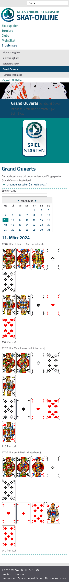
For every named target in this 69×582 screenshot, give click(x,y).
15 (34, 220)
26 (12, 229)
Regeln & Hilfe (12, 80)
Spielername (9, 191)
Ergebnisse (9, 45)
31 (48, 229)
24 (48, 225)
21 (27, 225)
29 (34, 229)
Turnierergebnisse (12, 75)
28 (27, 229)
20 (20, 225)
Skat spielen (10, 25)
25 (5, 229)
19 (12, 225)
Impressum (9, 578)
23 (41, 225)
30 (41, 229)
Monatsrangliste (11, 52)
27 (20, 229)
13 (20, 220)
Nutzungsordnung (55, 578)
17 (48, 220)
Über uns (19, 574)
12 (12, 220)
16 (41, 220)
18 (5, 225)
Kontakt (7, 574)
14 (27, 220)
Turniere (7, 30)
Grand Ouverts (10, 69)
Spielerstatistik (11, 63)
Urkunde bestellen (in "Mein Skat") (27, 184)
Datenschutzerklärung (30, 578)
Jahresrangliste (11, 58)
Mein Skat (8, 40)
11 (5, 220)
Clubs (5, 35)
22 (34, 225)
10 (48, 215)
